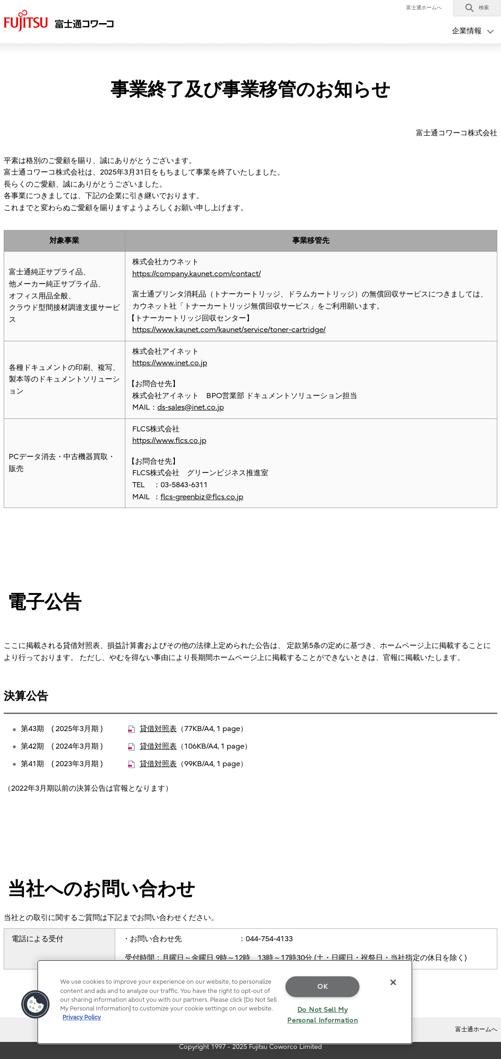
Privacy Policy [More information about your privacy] (81, 1017)
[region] (225, 1002)
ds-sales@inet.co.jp (190, 407)
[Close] (393, 982)
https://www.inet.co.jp (169, 363)
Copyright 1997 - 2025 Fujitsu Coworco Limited (250, 1047)
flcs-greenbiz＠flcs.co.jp (202, 497)
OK (322, 987)
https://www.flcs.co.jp (169, 440)
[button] (477, 8)
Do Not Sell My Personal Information (322, 1015)
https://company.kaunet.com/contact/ (196, 274)
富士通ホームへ (424, 8)
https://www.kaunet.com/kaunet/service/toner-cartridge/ (229, 330)
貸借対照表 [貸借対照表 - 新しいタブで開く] (158, 729)
